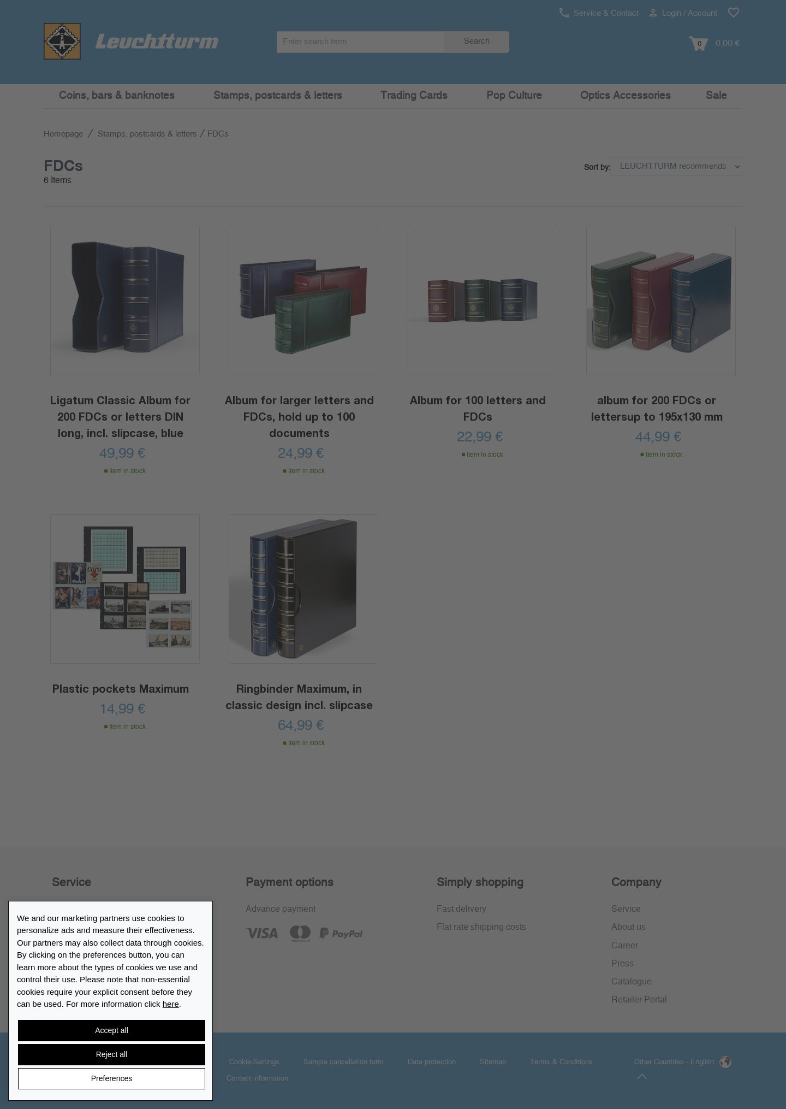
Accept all (111, 1030)
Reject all (112, 1054)
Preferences (111, 1078)
